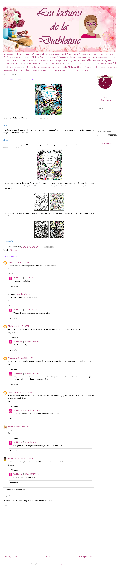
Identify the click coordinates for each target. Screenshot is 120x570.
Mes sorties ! (52, 67)
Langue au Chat (45, 64)
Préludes (104, 67)
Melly (10, 326)
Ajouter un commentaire (14, 489)
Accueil (48, 556)
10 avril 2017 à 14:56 (32, 474)
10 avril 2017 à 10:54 (32, 410)
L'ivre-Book (20, 64)
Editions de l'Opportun (59, 57)
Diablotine (17, 278)
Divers (12, 57)
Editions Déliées (75, 57)
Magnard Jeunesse (20, 67)
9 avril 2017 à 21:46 (24, 262)
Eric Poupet (108, 57)
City (101, 54)
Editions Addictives (40, 57)
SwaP (63, 71)
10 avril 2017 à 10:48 (24, 392)
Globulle (33, 61)
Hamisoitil (12, 458)
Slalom (28, 70)
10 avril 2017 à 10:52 (32, 341)
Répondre (11, 269)
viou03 (11, 426)
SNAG (44, 70)
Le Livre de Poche (60, 63)
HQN (65, 60)
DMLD (17, 57)
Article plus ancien (86, 556)
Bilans (57, 55)
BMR (62, 54)
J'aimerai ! (110, 60)
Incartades (96, 60)
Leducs (98, 64)
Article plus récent (12, 556)
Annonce (10, 55)
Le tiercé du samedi (87, 64)
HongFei (59, 60)
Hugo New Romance (77, 60)
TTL (73, 70)
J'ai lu (103, 60)
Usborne (84, 70)
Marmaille (31, 67)
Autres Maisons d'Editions (38, 54)
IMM (89, 60)
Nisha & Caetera (76, 67)
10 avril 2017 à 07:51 (21, 326)
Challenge (84, 54)
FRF (18, 60)
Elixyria (101, 57)
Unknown (12, 358)
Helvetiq (46, 60)
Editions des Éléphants (89, 57)
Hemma (52, 60)
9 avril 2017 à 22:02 (24, 294)
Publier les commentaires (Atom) (54, 564)
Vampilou (12, 262)
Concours (108, 54)
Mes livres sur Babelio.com (105, 143)
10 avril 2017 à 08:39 (25, 358)
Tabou (68, 70)
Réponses (14, 274)
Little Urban (107, 63)
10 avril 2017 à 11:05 (21, 426)
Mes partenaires (42, 67)
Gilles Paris (25, 60)
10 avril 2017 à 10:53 (32, 373)
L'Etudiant (13, 64)
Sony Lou (12, 392)
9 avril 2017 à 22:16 (32, 310)
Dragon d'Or (26, 57)
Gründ (39, 60)
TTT (77, 70)
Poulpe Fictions (92, 67)
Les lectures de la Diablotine (106, 99)
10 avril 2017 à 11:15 (32, 442)
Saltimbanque (18, 70)
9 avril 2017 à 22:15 (32, 278)
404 (4, 54)
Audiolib (18, 54)
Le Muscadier (74, 64)
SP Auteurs (54, 70)
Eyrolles (13, 60)
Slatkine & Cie (37, 71)
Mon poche (62, 67)
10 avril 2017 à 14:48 (25, 458)
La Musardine (32, 63)
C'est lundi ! (72, 54)
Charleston (94, 54)
